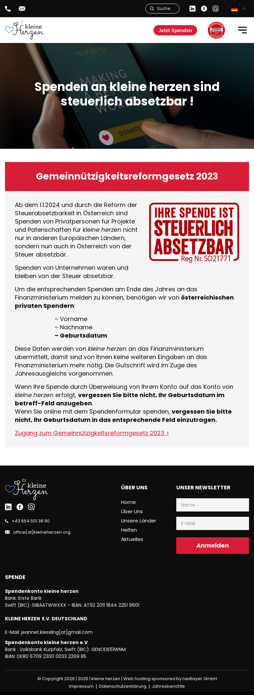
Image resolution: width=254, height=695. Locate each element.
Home (128, 502)
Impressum (81, 686)
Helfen (129, 529)
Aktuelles (132, 539)
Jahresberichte (168, 686)
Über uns (132, 511)
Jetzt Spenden (175, 30)
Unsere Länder (138, 520)
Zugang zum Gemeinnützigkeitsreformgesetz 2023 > (92, 433)
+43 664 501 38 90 (31, 521)
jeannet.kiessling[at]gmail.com (57, 632)
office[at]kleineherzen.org (41, 532)
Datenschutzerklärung (123, 686)
